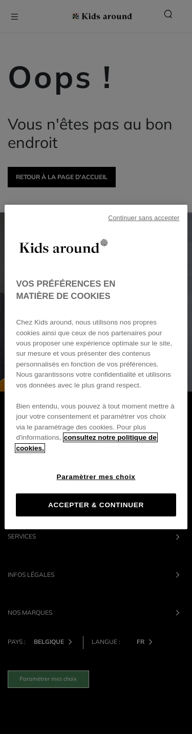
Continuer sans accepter (143, 218)
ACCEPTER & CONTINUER (96, 505)
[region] (96, 367)
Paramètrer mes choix (96, 477)
